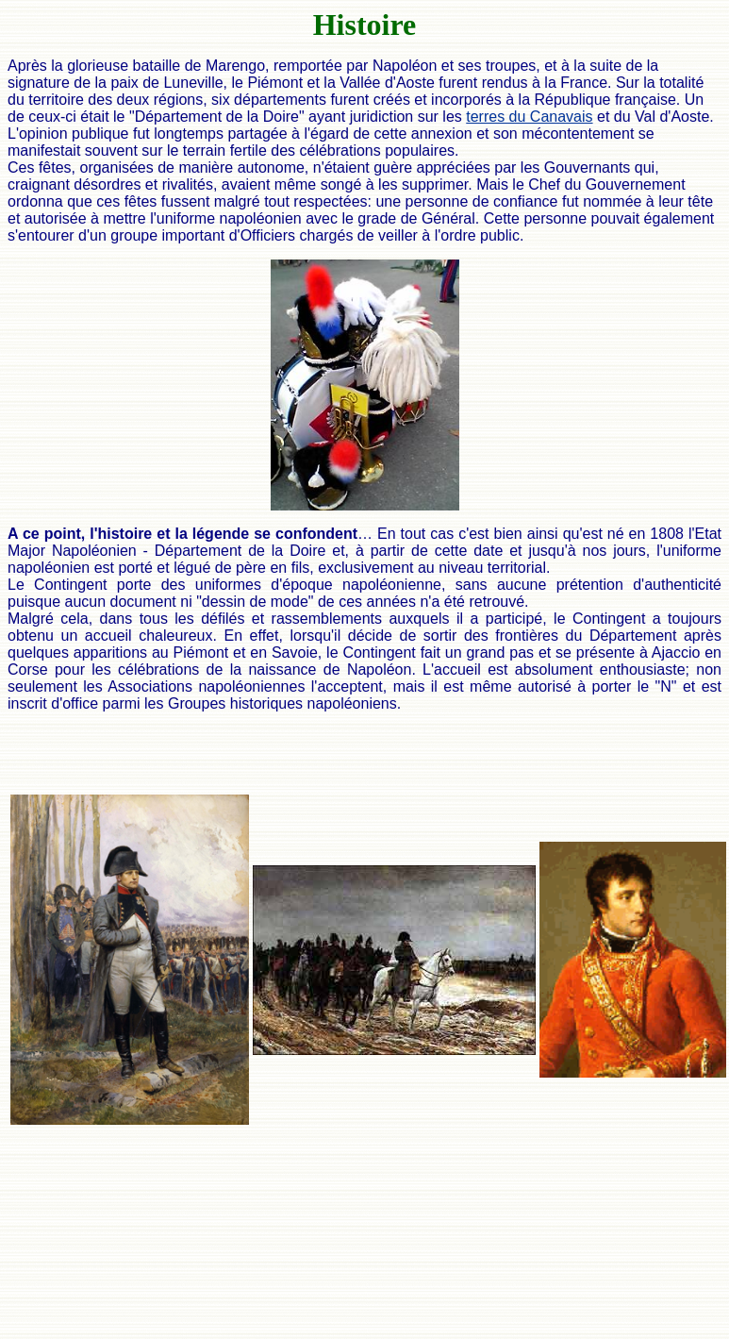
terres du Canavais (529, 117)
